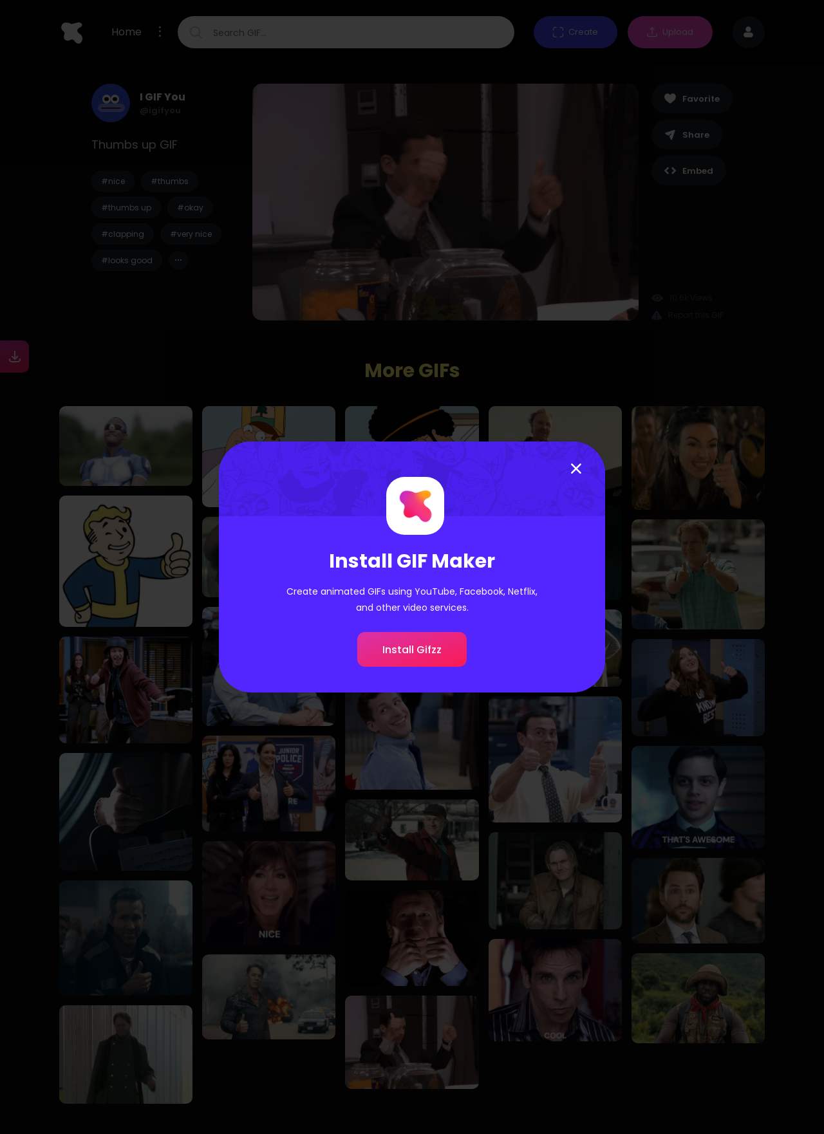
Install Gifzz (412, 649)
